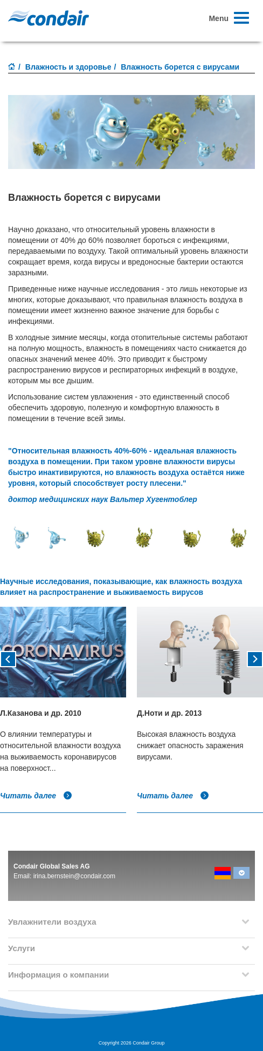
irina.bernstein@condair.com (74, 876)
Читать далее (36, 795)
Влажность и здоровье (68, 67)
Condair (48, 18)
